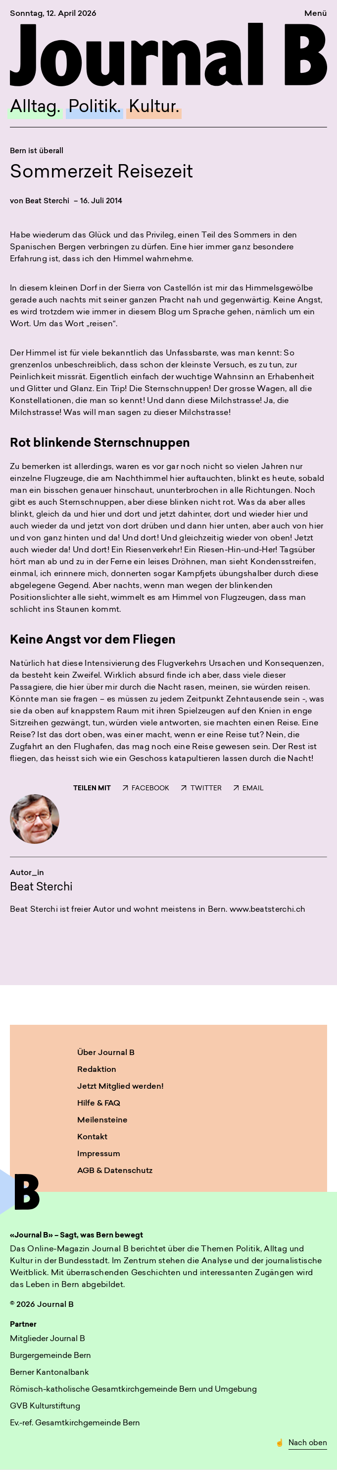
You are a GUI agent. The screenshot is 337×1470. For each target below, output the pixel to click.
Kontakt (92, 1137)
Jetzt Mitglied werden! (120, 1087)
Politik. (94, 108)
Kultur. (154, 108)
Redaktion (96, 1070)
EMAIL (249, 788)
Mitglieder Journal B (47, 1339)
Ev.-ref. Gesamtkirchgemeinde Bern (75, 1423)
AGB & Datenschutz (114, 1171)
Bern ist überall (36, 151)
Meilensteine (102, 1120)
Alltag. (35, 108)
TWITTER (201, 788)
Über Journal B (106, 1053)
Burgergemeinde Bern (50, 1356)
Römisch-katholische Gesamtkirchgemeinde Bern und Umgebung (133, 1390)
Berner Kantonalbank (49, 1373)
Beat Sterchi (47, 201)
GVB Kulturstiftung (45, 1407)
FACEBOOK (146, 788)
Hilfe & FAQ (98, 1104)
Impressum (98, 1154)
